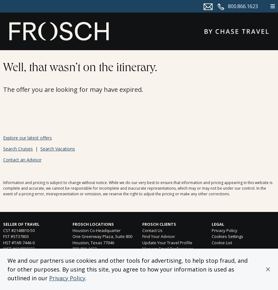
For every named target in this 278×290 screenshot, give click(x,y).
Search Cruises (18, 149)
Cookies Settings (227, 236)
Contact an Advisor (22, 160)
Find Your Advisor (158, 236)
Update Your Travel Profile (167, 242)
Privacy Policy (67, 278)
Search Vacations (57, 149)
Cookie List (222, 242)
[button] (267, 269)
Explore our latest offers (27, 138)
